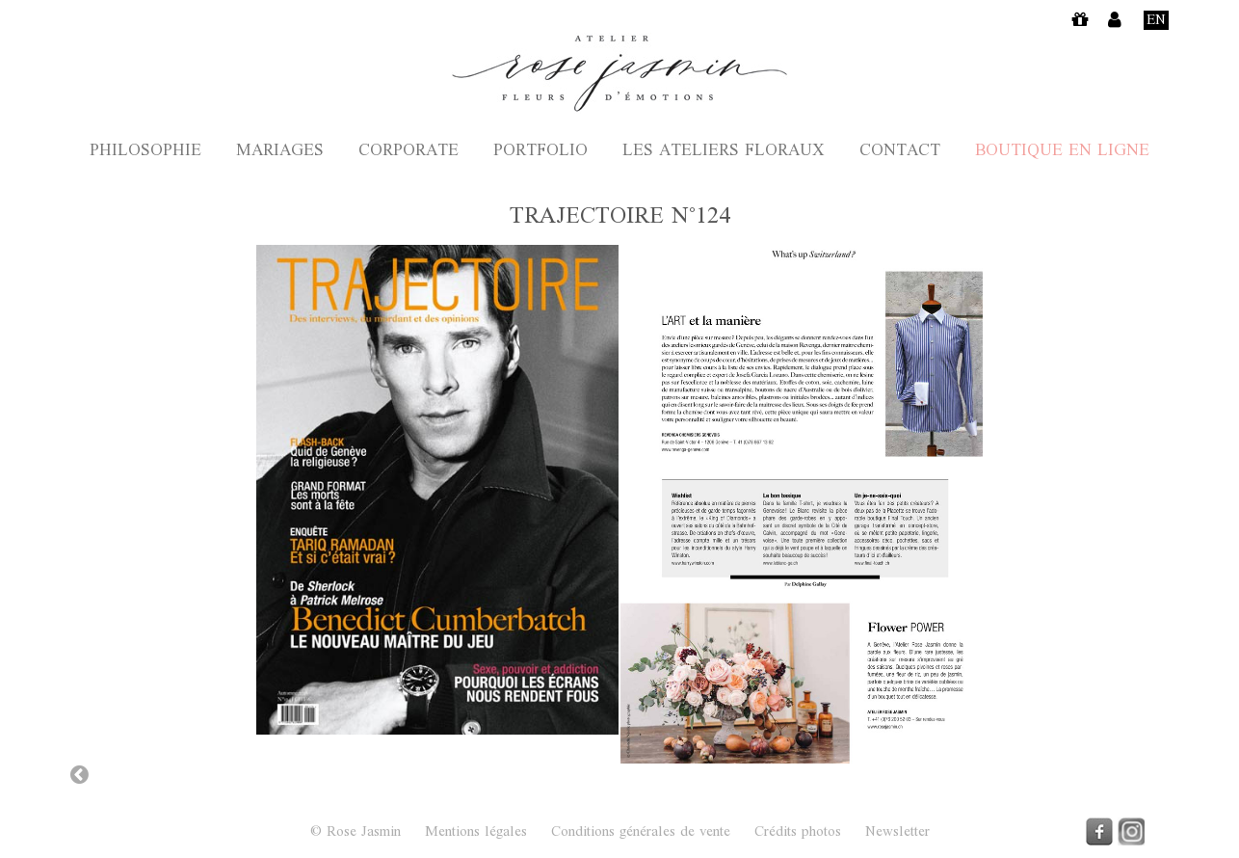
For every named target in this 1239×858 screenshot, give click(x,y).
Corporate (408, 152)
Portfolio (540, 152)
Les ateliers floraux (723, 152)
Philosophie (145, 152)
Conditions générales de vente (640, 833)
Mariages (280, 152)
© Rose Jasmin (355, 832)
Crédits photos (797, 833)
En (1156, 20)
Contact (899, 152)
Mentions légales (476, 833)
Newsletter (897, 833)
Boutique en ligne (1062, 152)
